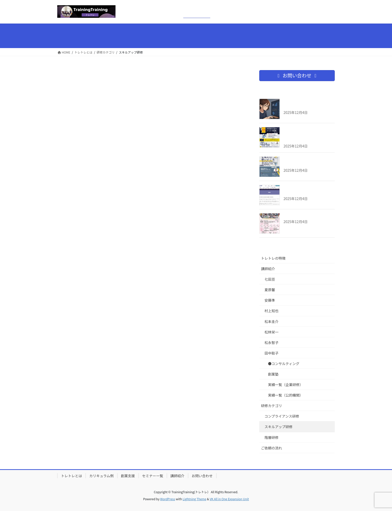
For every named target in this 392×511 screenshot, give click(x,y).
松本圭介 (271, 321)
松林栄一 (271, 331)
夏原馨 (269, 289)
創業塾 (273, 374)
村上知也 (271, 310)
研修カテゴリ (271, 405)
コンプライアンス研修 (281, 416)
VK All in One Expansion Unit (229, 499)
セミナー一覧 (152, 475)
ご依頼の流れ (271, 447)
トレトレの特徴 (273, 258)
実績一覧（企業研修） (285, 384)
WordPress (167, 499)
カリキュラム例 (101, 475)
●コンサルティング (283, 363)
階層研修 (271, 437)
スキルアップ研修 (278, 426)
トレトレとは (71, 475)
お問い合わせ (202, 475)
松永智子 (271, 342)
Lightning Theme (194, 499)
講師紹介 (268, 268)
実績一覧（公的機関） (285, 395)
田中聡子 (271, 353)
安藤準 (269, 300)
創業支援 (128, 475)
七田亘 (269, 279)
